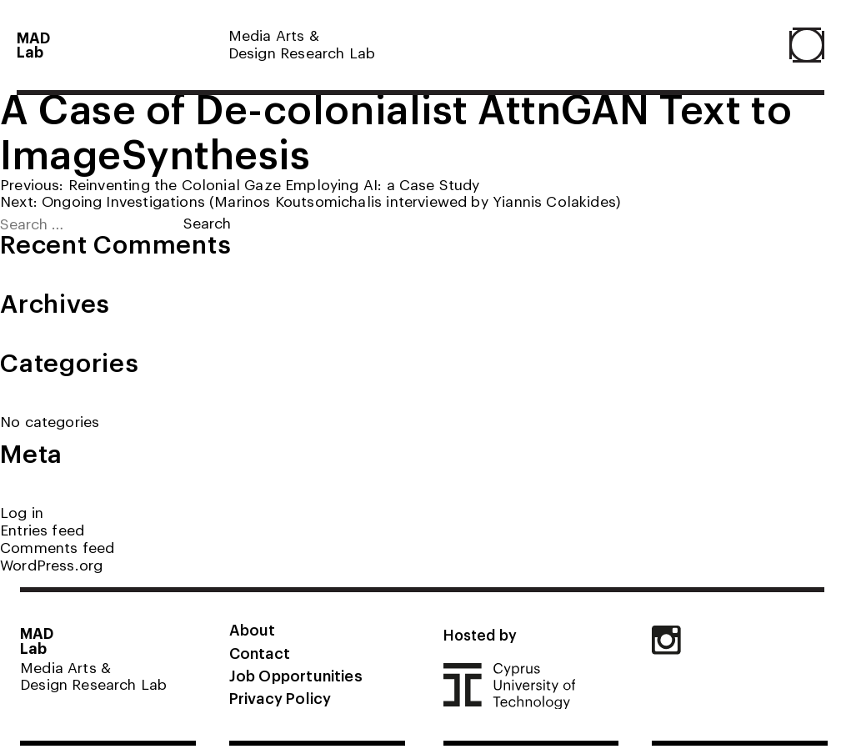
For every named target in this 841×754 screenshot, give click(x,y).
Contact (259, 652)
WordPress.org (51, 564)
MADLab (34, 44)
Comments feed (57, 546)
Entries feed (42, 529)
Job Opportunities (296, 674)
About (252, 628)
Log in (21, 511)
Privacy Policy (280, 697)
